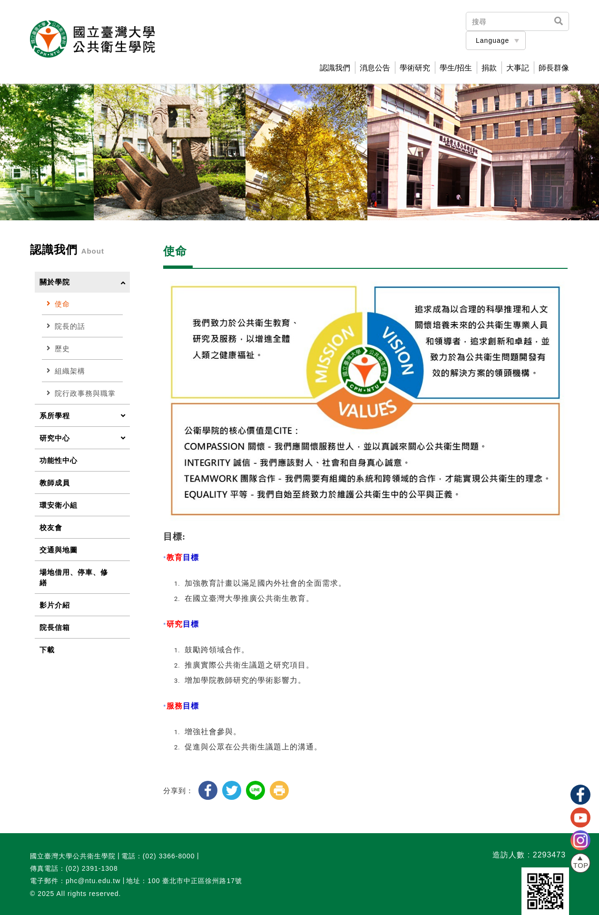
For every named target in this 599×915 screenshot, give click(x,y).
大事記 (517, 68)
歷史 (58, 348)
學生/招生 (456, 68)
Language (492, 40)
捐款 (489, 68)
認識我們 (335, 68)
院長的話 (66, 326)
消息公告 (375, 68)
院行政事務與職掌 (81, 393)
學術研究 (415, 68)
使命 (58, 304)
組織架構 (66, 371)
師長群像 (554, 68)
